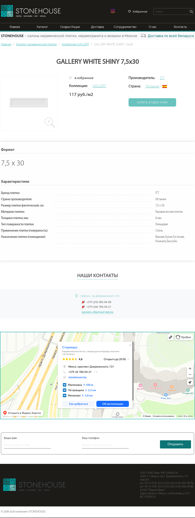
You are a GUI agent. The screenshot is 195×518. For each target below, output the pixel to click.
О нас (153, 27)
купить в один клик (152, 102)
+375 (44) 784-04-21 (98, 306)
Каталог (42, 27)
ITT (162, 78)
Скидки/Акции (70, 27)
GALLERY (99, 86)
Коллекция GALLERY (75, 44)
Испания (152, 86)
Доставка (97, 27)
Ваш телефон (90, 438)
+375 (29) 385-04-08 (98, 302)
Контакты (180, 27)
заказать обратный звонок (97, 312)
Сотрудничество (125, 27)
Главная (15, 27)
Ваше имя (10, 438)
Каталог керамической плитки (36, 44)
